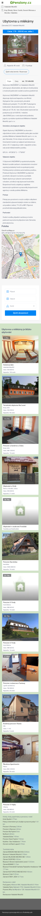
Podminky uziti (27, 912)
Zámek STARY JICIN (10, 877)
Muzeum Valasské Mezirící (12, 854)
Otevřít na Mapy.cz (8, 230)
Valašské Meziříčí (10, 7)
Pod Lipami (6, 885)
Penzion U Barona (9, 829)
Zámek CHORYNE (9, 859)
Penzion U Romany (9, 826)
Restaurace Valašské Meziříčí (13, 894)
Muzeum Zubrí (8, 874)
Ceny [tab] (16, 81)
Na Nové (6, 834)
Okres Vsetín (17, 10)
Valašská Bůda (8, 836)
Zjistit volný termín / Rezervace (16, 72)
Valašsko (14, 13)
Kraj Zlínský (8, 10)
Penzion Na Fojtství (9, 831)
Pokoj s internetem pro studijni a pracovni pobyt (19, 822)
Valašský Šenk (8, 887)
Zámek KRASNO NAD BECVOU (13, 852)
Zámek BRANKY (8, 864)
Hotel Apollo (7, 819)
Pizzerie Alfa (7, 889)
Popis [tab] (9, 81)
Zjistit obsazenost (20, 313)
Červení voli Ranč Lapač (11, 844)
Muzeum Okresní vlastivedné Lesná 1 (16, 862)
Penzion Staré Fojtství (10, 839)
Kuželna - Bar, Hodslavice (11, 841)
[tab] (27, 81)
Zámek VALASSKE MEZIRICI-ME (14, 857)
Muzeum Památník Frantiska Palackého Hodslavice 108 (22, 867)
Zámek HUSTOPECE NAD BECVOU (14, 872)
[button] (20, 254)
